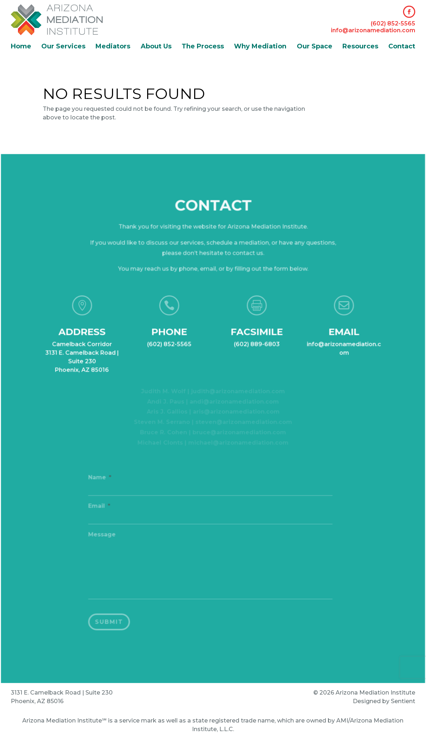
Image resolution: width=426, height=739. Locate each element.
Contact (401, 47)
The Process (203, 47)
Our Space (314, 47)
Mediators (112, 47)
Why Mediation (260, 47)
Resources (360, 47)
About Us (156, 47)
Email (101, 509)
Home (21, 47)
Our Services (63, 47)
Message (103, 537)
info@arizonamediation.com (373, 30)
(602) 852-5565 (393, 23)
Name (101, 481)
